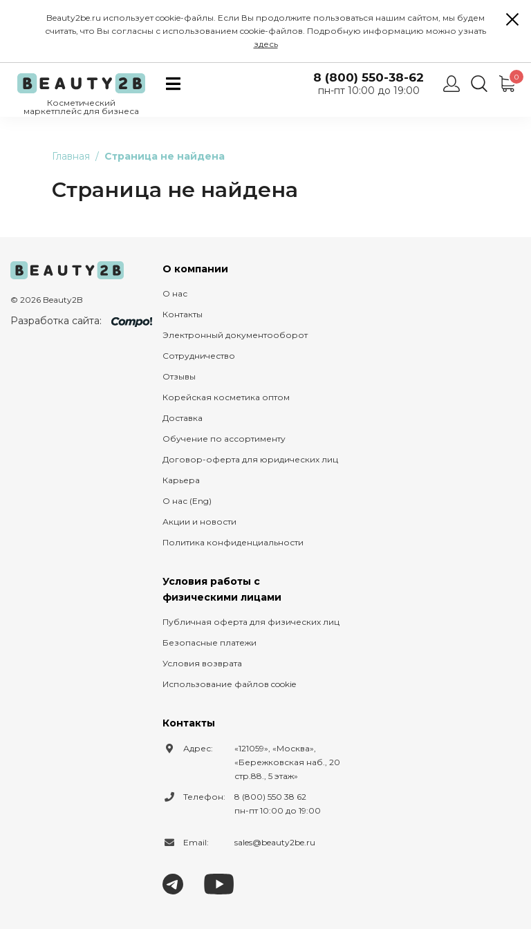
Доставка (182, 418)
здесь (266, 44)
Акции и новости (199, 521)
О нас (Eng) (187, 501)
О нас (174, 293)
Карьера (181, 480)
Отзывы (179, 376)
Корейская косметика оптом (226, 397)
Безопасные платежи (209, 642)
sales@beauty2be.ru (274, 842)
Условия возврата (202, 663)
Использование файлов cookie (229, 684)
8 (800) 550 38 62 (270, 796)
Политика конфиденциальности (233, 542)
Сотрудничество (198, 355)
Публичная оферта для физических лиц (250, 622)
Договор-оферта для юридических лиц (250, 459)
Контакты (182, 314)
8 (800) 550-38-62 (368, 78)
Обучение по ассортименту (224, 438)
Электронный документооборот (235, 335)
